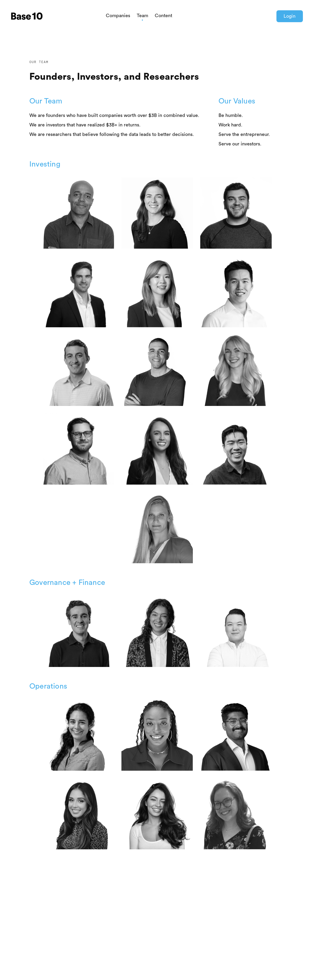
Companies (118, 15)
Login (290, 16)
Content (163, 15)
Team (142, 15)
